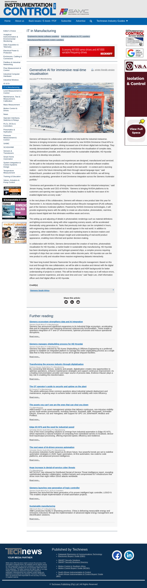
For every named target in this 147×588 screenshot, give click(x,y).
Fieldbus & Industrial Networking (11, 63)
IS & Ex (6, 83)
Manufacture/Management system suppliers (46, 40)
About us (19, 21)
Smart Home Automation (8, 158)
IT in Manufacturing (11, 87)
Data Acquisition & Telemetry (11, 46)
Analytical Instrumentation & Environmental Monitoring (10, 38)
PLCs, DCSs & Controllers (9, 125)
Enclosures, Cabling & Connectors (12, 57)
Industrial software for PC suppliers (75, 36)
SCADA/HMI (8, 147)
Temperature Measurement (9, 172)
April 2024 (33, 79)
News (5, 114)
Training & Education (12, 176)
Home (7, 21)
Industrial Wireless (11, 80)
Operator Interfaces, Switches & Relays (11, 119)
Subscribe (66, 21)
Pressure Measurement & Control (10, 137)
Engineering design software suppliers (43, 36)
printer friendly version (103, 70)
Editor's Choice (9, 31)
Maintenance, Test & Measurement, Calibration (11, 99)
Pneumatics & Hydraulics (9, 131)
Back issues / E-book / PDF (43, 21)
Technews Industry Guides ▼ (112, 21)
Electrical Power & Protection (10, 52)
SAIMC (6, 143)
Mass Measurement (11, 105)
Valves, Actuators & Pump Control (11, 181)
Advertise (81, 21)
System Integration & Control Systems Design (12, 165)
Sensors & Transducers (8, 152)
